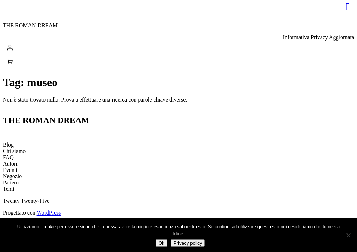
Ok (161, 243)
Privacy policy (188, 243)
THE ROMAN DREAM (30, 25)
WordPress (49, 213)
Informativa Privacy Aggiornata (319, 37)
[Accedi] (178, 48)
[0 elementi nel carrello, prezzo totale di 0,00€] (10, 62)
